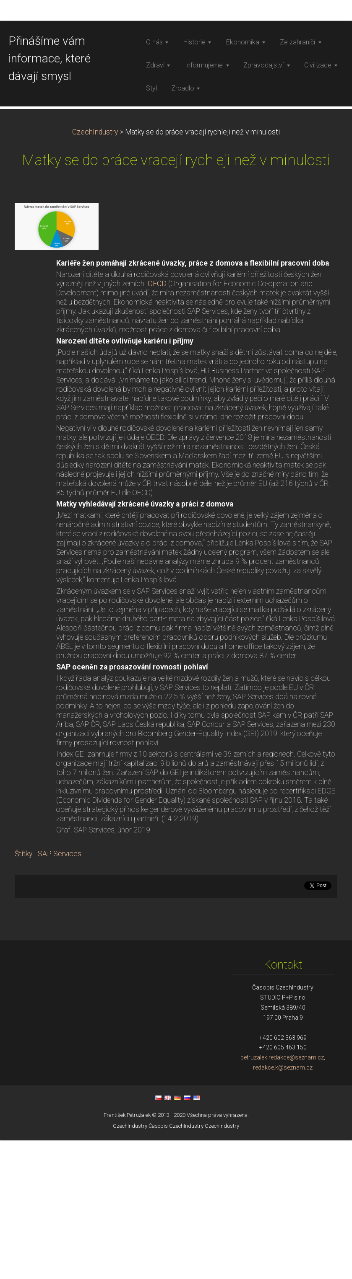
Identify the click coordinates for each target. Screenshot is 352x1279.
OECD (158, 425)
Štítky (23, 995)
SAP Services (59, 995)
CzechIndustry (95, 273)
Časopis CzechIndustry (176, 1267)
